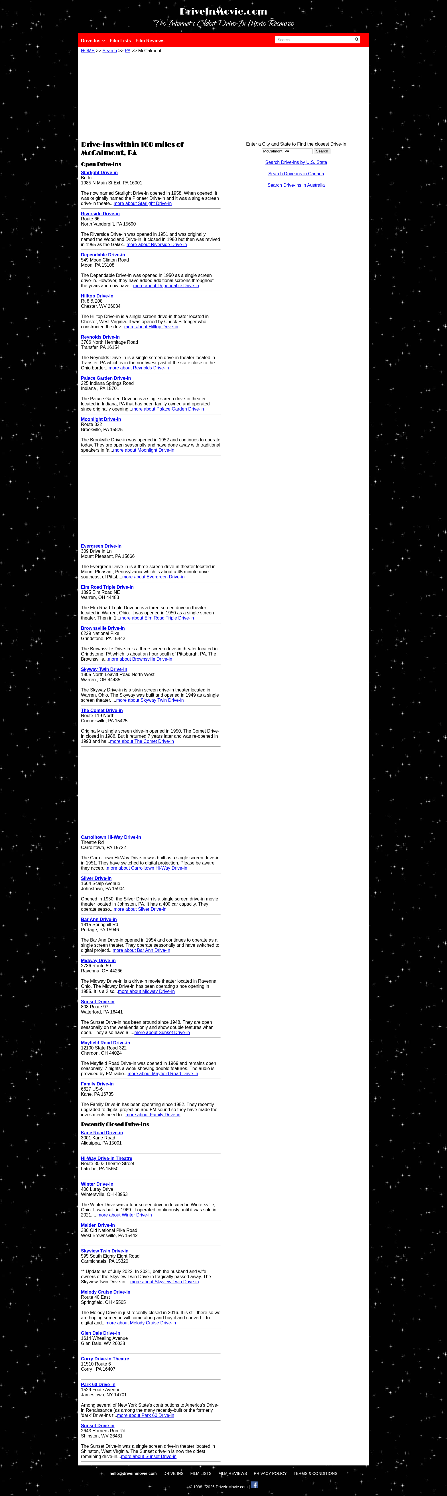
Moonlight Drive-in (101, 419)
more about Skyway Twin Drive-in (150, 700)
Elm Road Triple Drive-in (107, 587)
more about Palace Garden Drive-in (168, 409)
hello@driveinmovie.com (133, 1473)
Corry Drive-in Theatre (105, 1358)
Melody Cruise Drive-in (105, 1292)
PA (127, 50)
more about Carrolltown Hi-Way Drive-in (147, 868)
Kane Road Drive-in (102, 1132)
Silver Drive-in (96, 878)
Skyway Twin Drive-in (104, 669)
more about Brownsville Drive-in (140, 659)
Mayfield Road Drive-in (105, 1042)
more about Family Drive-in (153, 1114)
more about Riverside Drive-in (157, 244)
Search (110, 50)
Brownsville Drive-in (103, 628)
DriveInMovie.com (223, 11)
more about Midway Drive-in (146, 991)
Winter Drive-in (97, 1184)
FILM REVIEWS (232, 1473)
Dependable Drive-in (103, 254)
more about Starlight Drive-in (143, 203)
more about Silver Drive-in (140, 909)
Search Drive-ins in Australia (296, 185)
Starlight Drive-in (99, 172)
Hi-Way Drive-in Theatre (106, 1158)
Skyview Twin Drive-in (105, 1250)
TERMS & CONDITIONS (316, 1473)
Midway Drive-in (98, 960)
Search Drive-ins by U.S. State (296, 162)
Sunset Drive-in (97, 1001)
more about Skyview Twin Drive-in (164, 1281)
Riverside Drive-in (100, 213)
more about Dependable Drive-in (166, 285)
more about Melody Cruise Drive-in (140, 1322)
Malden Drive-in (98, 1225)
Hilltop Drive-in (97, 295)
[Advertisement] (151, 96)
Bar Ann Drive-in (99, 919)
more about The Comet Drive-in (142, 741)
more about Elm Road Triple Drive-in (157, 618)
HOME (88, 50)
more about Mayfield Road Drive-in (163, 1073)
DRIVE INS (174, 1473)
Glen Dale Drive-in (100, 1333)
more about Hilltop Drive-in (151, 326)
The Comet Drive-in (102, 710)
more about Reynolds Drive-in (139, 367)
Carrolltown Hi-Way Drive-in (111, 837)
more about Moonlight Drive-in (143, 450)
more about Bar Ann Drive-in (141, 950)
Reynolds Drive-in (100, 337)
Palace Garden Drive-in (106, 378)
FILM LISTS (201, 1473)
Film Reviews (150, 40)
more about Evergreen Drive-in (153, 576)
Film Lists (120, 40)
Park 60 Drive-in (98, 1384)
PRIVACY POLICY (270, 1473)
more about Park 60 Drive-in (145, 1415)
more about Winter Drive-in (124, 1215)
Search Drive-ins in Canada (296, 173)
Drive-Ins (93, 40)
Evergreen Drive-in (101, 546)
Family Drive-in (97, 1083)
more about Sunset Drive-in (162, 1032)
